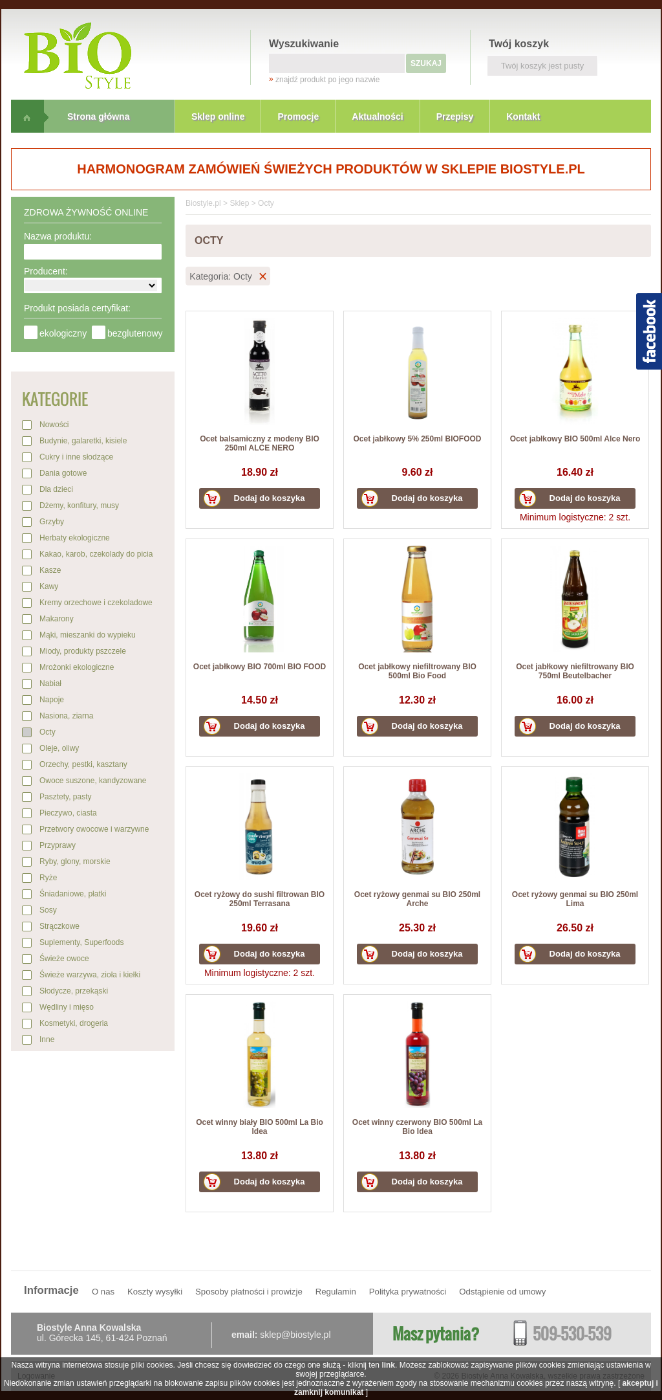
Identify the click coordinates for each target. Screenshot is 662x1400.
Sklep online (217, 116)
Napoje (51, 699)
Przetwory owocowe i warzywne (94, 829)
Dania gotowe (63, 473)
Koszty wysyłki (154, 1291)
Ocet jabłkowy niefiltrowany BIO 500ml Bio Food (417, 671)
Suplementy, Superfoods (81, 942)
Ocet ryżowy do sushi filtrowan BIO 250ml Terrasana (260, 899)
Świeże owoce (64, 958)
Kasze (50, 570)
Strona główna (98, 116)
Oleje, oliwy (59, 748)
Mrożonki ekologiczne (76, 667)
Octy (47, 732)
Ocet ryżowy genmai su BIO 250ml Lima (575, 899)
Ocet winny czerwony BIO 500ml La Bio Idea (417, 1127)
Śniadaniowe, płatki (72, 893)
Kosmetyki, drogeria (73, 1023)
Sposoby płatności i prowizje (249, 1291)
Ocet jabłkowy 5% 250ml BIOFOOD (417, 438)
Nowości (54, 424)
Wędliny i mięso (66, 1007)
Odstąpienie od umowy (502, 1291)
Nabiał (50, 683)
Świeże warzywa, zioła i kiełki (89, 974)
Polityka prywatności (407, 1291)
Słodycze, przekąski (73, 990)
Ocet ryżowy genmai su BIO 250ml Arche (417, 899)
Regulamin (335, 1291)
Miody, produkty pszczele (82, 651)
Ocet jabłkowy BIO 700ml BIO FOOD (259, 666)
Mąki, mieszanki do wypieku (87, 634)
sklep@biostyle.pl (295, 1334)
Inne (46, 1039)
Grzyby (51, 521)
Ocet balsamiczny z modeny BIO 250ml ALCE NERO (259, 443)
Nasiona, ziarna (66, 715)
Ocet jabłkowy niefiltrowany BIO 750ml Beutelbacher (575, 671)
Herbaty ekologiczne (74, 537)
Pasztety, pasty (65, 796)
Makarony (56, 618)
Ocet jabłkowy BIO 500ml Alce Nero (575, 438)
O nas (103, 1291)
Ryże (48, 877)
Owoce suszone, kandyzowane (92, 780)
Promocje (298, 116)
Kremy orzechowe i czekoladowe (96, 602)
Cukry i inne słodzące (76, 456)
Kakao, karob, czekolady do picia (96, 554)
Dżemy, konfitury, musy (79, 505)
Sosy (48, 910)
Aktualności (377, 116)
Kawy (48, 586)
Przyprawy (57, 845)
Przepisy (455, 116)
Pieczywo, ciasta (68, 812)
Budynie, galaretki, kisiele (83, 440)
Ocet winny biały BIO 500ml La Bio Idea (259, 1127)
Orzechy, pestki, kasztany (83, 764)
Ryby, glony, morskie (75, 861)
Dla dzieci (56, 489)
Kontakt (523, 116)
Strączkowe (59, 926)
